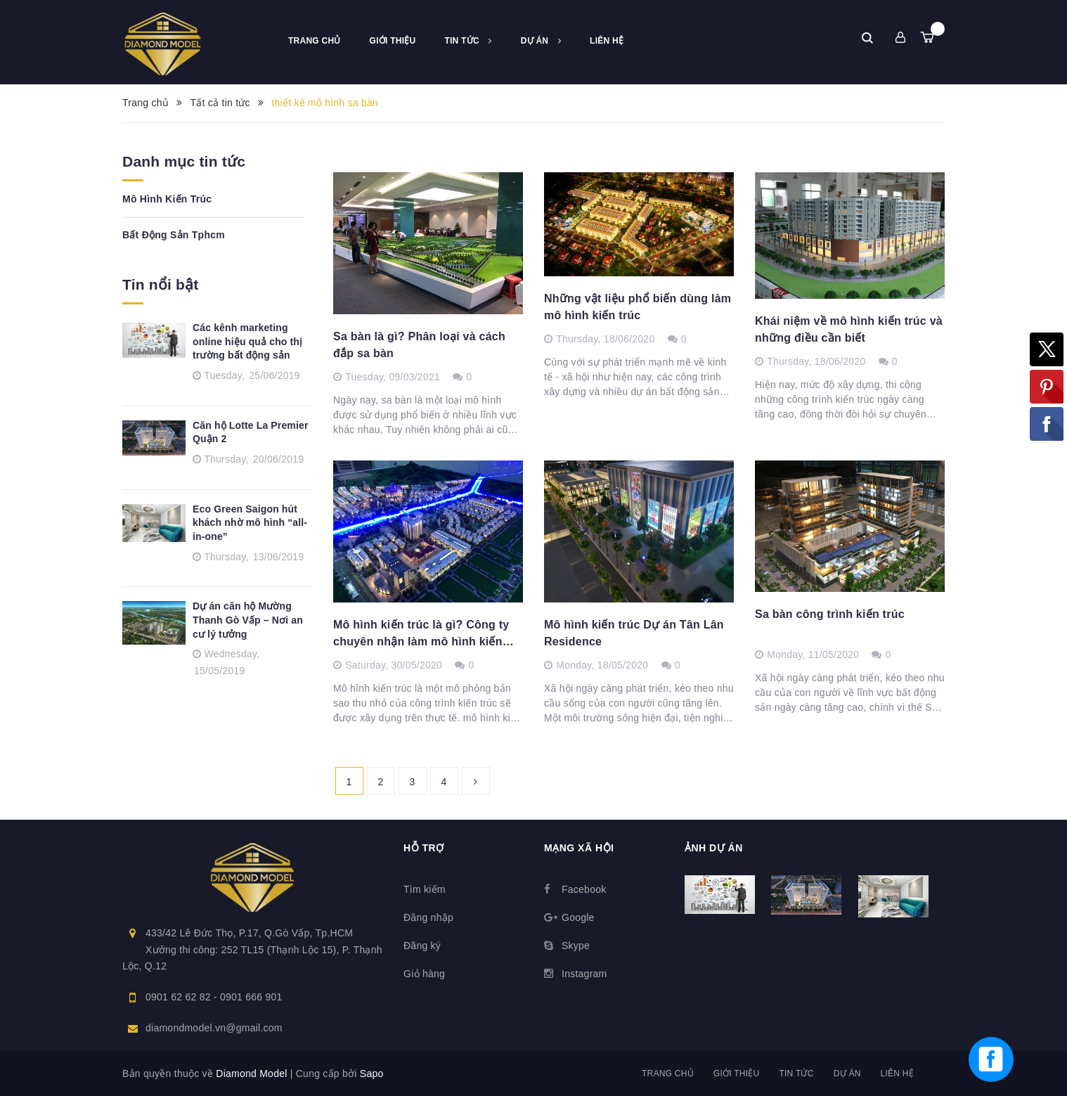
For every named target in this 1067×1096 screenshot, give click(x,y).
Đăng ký (422, 945)
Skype (576, 945)
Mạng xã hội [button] (579, 847)
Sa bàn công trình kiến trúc (830, 614)
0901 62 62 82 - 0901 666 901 (214, 996)
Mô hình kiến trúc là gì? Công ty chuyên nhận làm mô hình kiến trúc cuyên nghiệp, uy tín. (421, 634)
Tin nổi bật (160, 284)
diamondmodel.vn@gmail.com (214, 1027)
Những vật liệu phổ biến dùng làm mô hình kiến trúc (637, 306)
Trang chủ (314, 41)
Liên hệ (606, 41)
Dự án (541, 41)
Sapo (372, 1073)
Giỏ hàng (424, 973)
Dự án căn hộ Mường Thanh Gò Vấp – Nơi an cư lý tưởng (248, 619)
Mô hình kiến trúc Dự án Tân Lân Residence (634, 633)
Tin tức (467, 41)
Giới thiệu (393, 41)
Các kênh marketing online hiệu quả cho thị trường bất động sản (247, 341)
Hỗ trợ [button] (423, 847)
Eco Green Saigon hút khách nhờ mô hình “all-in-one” (250, 522)
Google (578, 917)
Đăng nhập (428, 917)
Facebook (584, 889)
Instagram (584, 973)
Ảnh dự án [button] (714, 847)
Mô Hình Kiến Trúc (167, 199)
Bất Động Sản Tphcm (173, 234)
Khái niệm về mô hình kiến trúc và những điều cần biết (849, 329)
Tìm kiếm (424, 889)
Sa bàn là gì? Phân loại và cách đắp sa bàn (419, 344)
